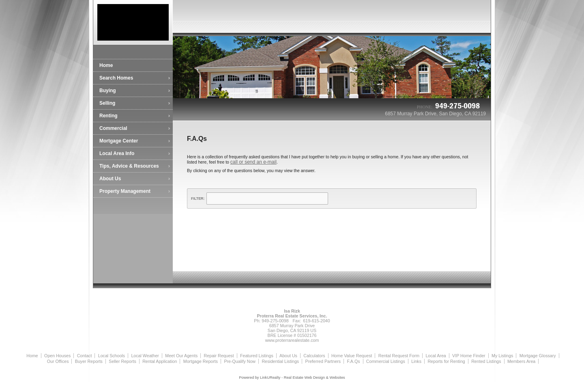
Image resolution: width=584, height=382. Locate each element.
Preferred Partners (323, 361)
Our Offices (58, 361)
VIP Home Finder (468, 355)
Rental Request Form (398, 355)
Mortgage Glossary (538, 355)
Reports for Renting (446, 361)
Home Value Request (351, 355)
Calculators (314, 355)
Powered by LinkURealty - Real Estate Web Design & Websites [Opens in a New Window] (292, 378)
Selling (107, 103)
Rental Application (159, 361)
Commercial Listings (385, 361)
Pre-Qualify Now (240, 361)
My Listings (502, 355)
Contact (84, 355)
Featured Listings (256, 355)
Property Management (124, 191)
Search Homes (116, 78)
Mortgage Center (118, 141)
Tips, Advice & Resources (129, 166)
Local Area (435, 355)
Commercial (113, 128)
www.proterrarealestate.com (292, 340)
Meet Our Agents (181, 355)
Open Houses (57, 355)
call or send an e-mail (253, 162)
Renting (108, 116)
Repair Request (219, 355)
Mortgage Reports (200, 361)
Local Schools (111, 355)
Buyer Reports (89, 361)
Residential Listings (280, 361)
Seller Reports (122, 361)
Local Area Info (116, 153)
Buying (107, 90)
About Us (110, 178)
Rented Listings (486, 361)
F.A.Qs (353, 361)
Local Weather (145, 355)
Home (106, 65)
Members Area (521, 361)
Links (416, 361)
